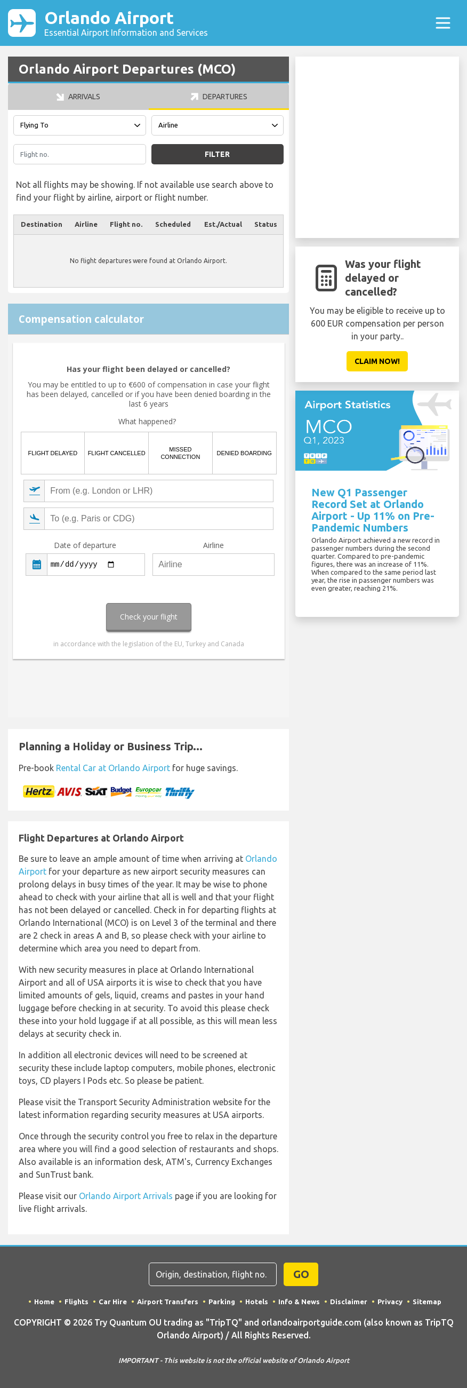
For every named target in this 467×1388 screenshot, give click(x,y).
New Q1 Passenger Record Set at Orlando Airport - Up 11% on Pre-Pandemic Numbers (372, 510)
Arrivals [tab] (78, 96)
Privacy (389, 1301)
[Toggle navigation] (443, 23)
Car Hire (113, 1301)
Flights (76, 1301)
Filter (217, 154)
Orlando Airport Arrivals (126, 1196)
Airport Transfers (167, 1301)
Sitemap (427, 1301)
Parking (221, 1301)
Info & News (299, 1301)
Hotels (256, 1301)
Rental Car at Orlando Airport (113, 768)
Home (44, 1301)
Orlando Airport (126, 23)
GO (301, 1274)
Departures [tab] (218, 96)
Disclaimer (348, 1301)
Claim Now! (377, 361)
